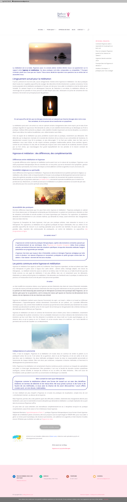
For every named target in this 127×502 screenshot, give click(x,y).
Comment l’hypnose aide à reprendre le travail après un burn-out (104, 46)
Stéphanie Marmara (21, 480)
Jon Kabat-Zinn (44, 179)
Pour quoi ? (51, 29)
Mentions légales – (77, 494)
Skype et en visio (47, 419)
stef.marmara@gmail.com (103, 478)
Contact (80, 29)
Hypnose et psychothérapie (61, 448)
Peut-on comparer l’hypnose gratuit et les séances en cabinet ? (104, 53)
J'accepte (106, 499)
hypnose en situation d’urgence (59, 245)
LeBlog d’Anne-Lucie (28, 494)
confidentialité (100, 494)
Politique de (93, 494)
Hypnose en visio (64, 29)
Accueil (40, 29)
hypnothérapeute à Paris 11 (35, 412)
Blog (73, 29)
